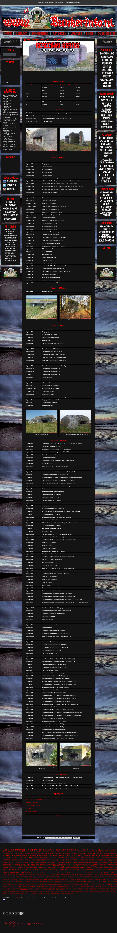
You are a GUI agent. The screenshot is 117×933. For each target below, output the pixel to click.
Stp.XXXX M (45, 891)
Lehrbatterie (26, 881)
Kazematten (48, 850)
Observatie (66, 874)
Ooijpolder (10, 871)
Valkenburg (105, 881)
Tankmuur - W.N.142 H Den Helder (10, 134)
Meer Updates (7, 149)
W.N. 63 (110, 881)
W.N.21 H (25, 879)
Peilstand (70, 876)
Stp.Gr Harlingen (96, 872)
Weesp (14, 869)
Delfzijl (33, 874)
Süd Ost (25, 864)
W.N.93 (8, 877)
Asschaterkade (42, 860)
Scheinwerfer (6, 862)
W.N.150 (92, 891)
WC (76, 864)
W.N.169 (96, 891)
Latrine (5, 860)
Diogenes (37, 872)
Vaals (4, 879)
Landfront (57, 853)
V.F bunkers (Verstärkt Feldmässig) (35, 797)
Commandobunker (75, 857)
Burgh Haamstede (90, 857)
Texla (101, 876)
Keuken (115, 869)
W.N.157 (47, 883)
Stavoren (23, 891)
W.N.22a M (85, 888)
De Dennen (19, 867)
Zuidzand (5, 874)
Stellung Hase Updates (10, 112)
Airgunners (12, 889)
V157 (61, 888)
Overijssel (74, 853)
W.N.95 (45, 879)
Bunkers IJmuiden (80, 852)
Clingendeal (36, 866)
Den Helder (25, 852)
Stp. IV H (49, 869)
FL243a (108, 883)
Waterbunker (50, 860)
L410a (57, 889)
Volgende (76, 837)
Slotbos (80, 859)
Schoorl (12, 862)
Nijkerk (37, 884)
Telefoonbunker (21, 860)
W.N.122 (20, 883)
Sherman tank (91, 867)
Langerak (19, 864)
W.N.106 (74, 891)
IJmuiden (38, 850)
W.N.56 (96, 888)
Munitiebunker (65, 853)
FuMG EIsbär (26, 889)
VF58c (72, 888)
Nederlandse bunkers (64, 850)
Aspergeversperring (93, 855)
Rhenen (37, 862)
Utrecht (89, 850)
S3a (84, 850)
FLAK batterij (73, 859)
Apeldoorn (24, 874)
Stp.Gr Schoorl (53, 888)
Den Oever (50, 866)
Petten (65, 864)
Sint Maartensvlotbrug (89, 874)
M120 (26, 884)
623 (36, 877)
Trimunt (61, 869)
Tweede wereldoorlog (31, 860)
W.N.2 (115, 891)
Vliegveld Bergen (92, 853)
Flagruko (110, 869)
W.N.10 (11, 879)
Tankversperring (108, 859)
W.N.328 (41, 871)
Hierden (31, 889)
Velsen (7, 879)
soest (72, 893)
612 (67, 879)
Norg (44, 881)
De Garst (78, 871)
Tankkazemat (66, 884)
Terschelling (46, 852)
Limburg (17, 872)
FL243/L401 (23, 876)
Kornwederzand (95, 860)
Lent (12, 888)
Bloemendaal (49, 864)
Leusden (54, 857)
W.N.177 (108, 891)
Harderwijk (31, 862)
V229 (67, 888)
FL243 (41, 874)
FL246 (26, 869)
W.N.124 (16, 879)
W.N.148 (20, 879)
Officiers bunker (50, 881)
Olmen (61, 864)
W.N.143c (77, 888)
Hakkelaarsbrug (7, 864)
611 (32, 877)
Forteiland (25, 862)
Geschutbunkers (45, 857)
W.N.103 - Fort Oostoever (7, 137)
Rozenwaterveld (11, 860)
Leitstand (12, 872)
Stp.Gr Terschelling (67, 852)
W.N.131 (42, 883)
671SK (90, 883)
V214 (53, 891)
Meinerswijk (62, 867)
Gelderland (38, 852)
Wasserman (50, 879)
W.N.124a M (26, 883)
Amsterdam (12, 867)
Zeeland (104, 852)
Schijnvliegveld (84, 876)
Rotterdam (109, 889)
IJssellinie (6, 853)
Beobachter (90, 879)
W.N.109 (10, 883)
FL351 (21, 889)
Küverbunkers (29, 808)
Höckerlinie (6, 866)
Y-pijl (19, 877)
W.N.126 (78, 891)
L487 (62, 889)
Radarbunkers (50, 859)
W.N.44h (32, 886)
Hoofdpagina (58, 816)
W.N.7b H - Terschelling (7, 99)
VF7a (28, 872)
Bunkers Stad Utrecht (10, 119)
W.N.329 (50, 862)
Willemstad (61, 893)
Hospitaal (55, 864)
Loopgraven (10, 857)
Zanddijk (23, 877)
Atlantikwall (113, 855)
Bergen (16, 859)
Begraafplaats (80, 879)
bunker (67, 857)
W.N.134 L (82, 891)
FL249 (101, 886)
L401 (21, 881)
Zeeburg (68, 893)
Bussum (73, 871)
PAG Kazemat (15, 853)
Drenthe (24, 855)
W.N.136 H (90, 884)
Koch (64, 872)
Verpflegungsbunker (78, 884)
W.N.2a (57, 883)
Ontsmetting (50, 884)
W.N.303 (61, 883)
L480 (60, 889)
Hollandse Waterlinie (59, 862)
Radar (82, 857)
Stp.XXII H (83, 881)
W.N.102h (5, 883)
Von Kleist (105, 876)
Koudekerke (54, 877)
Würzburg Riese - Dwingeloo (8, 131)
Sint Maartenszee (12, 891)
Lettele (14, 888)
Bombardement (83, 886)
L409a (53, 889)
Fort (4, 857)
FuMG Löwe (47, 867)
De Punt (103, 866)
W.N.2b (115, 859)
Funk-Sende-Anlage (8, 884)
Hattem (91, 871)
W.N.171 (100, 891)
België (85, 879)
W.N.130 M (37, 883)
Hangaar (114, 864)
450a (9, 889)
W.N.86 (65, 883)
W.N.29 (23, 886)
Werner (56, 879)
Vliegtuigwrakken (16, 855)
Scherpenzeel (112, 852)
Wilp (65, 893)
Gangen (30, 869)
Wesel (69, 883)
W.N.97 (4, 876)
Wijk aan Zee (20, 869)
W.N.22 (19, 886)
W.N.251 (13, 893)
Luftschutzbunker (51, 874)
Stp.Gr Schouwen (59, 859)
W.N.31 (27, 886)
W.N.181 (9, 886)
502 (87, 859)
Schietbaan (17, 871)
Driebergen (97, 886)
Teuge (103, 877)
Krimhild (8, 888)
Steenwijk (78, 881)
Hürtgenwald (113, 871)
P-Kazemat (81, 867)
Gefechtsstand (108, 864)
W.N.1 (85, 884)
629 (87, 883)
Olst (102, 859)
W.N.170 (101, 884)
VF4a (70, 888)
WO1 (78, 869)
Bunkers (95, 850)
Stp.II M (99, 877)
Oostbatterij (74, 867)
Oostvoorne (23, 872)
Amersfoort (60, 857)
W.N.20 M (5, 893)
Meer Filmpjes (7, 83)
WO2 (110, 888)
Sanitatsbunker (76, 876)
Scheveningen (70, 866)
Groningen (31, 855)
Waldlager (54, 886)
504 (72, 886)
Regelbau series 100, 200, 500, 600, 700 (37, 799)
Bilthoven (32, 872)
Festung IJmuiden (15, 852)
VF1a (112, 877)
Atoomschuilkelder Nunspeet (9, 121)
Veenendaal (82, 853)
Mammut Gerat (59, 874)
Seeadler (37, 888)
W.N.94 (46, 886)
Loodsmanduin (39, 881)
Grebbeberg (87, 860)
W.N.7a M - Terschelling (7, 105)
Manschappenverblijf (24, 850)
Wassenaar (83, 869)
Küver (72, 862)
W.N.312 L (22, 893)
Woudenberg (39, 855)
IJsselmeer (103, 857)
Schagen (65, 881)
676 (72, 879)
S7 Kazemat (42, 862)
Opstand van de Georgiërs (77, 872)
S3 (86, 867)
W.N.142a (95, 884)
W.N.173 (105, 884)
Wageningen (81, 864)
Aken (56, 871)
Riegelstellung (67, 877)
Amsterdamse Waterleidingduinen (42, 853)
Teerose (94, 881)
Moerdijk (75, 889)
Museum (33, 884)
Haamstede (5, 881)
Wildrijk (57, 893)
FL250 (104, 886)
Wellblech (59, 886)
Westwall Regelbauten (32, 811)
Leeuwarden (36, 869)
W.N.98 (105, 867)
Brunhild (30, 874)
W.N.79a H (37, 886)
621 (32, 864)
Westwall (70, 860)
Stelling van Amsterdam (91, 877)
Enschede (42, 864)
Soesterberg (85, 862)
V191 (64, 888)
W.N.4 (93, 888)
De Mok (107, 879)
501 (21, 862)
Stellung (23, 871)
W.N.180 (67, 859)
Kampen (14, 864)
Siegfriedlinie (70, 864)
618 (74, 886)
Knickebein (21, 884)
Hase (87, 871)
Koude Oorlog (55, 852)
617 (34, 877)
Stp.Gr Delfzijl (88, 872)
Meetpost (22, 888)
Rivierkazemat (78, 862)
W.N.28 (4, 877)
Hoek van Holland (104, 871)
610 (85, 883)
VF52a (96, 874)
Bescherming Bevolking (100, 883)
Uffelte (71, 884)
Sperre (91, 862)
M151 (54, 866)
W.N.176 (111, 872)
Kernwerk (67, 862)
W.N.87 (40, 893)
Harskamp (15, 884)
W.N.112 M (15, 883)
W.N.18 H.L (52, 883)
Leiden (65, 889)
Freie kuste (97, 859)
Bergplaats (39, 859)
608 (14, 874)
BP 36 (75, 879)
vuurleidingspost (62, 879)
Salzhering (5, 891)
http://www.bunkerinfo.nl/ (14, 897)
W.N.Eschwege (52, 893)
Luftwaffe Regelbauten (32, 802)
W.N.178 (115, 884)
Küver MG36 (49, 889)
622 (92, 866)
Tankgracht (89, 881)
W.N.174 (81, 888)
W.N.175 (110, 884)
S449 (34, 888)
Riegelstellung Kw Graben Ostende (99, 889)
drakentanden (90, 869)
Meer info (70, 2)
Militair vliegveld (104, 853)
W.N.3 (90, 888)
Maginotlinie (69, 889)
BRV (93, 883)
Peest (55, 881)
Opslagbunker (104, 855)
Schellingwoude (71, 881)
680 (76, 886)
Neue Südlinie (104, 860)
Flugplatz (40, 867)
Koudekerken (16, 881)
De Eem (76, 860)
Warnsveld (9, 876)
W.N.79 (107, 888)
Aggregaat (36, 864)
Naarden (68, 867)
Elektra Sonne (43, 872)
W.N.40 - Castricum (9, 144)
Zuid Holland (19, 857)
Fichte (44, 874)
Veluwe (97, 857)
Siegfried (81, 874)
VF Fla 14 (99, 881)
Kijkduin (5, 871)
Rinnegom (59, 881)
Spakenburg (18, 891)
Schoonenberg (58, 884)
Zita (80, 883)
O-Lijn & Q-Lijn (7, 117)
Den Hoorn (40, 877)
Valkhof (58, 891)
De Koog (102, 879)
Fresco (83, 871)
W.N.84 (115, 872)
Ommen (89, 889)
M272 (29, 884)
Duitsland (91, 859)
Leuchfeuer (32, 881)
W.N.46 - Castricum (9, 141)
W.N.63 (100, 888)
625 (16, 874)
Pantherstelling (113, 860)
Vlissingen (113, 853)
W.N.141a (87, 891)
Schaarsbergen (61, 866)
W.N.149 (106, 872)
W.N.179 (112, 891)
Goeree (20, 859)
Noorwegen (84, 889)
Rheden (30, 888)
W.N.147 (110, 874)
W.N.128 (32, 883)
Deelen (44, 859)
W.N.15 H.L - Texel (8, 108)
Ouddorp (65, 876)
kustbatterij (28, 877)
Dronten (115, 862)
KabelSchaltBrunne (37, 889)
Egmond (81, 860)
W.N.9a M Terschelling (10, 96)
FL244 (111, 879)
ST (54, 884)
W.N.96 (47, 893)
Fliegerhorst (102, 850)
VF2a (115, 877)
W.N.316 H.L (36, 879)
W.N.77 (41, 879)
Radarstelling (34, 857)
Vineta (62, 891)
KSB (34, 876)
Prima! (77, 2)
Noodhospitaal (43, 884)
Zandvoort (110, 850)
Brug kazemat (97, 866)
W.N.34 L (26, 893)
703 (32, 866)
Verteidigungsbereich (64, 855)
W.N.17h (5, 886)
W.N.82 (70, 869)
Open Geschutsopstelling (56, 876)
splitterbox (5, 889)
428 (83, 883)
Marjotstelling (43, 869)
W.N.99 (50, 886)
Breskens (17, 889)
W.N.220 (23, 866)
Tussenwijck (108, 877)
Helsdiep (96, 871)
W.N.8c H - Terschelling (7, 102)
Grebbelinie (78, 850)
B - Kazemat (91, 852)
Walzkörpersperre (112, 867)
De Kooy (88, 886)
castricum (17, 862)
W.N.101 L (29, 871)
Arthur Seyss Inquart (64, 871)
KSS (57, 867)
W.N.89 (42, 886)
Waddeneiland (14, 877)
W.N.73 (99, 862)
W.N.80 (36, 893)
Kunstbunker (60, 877)
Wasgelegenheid (7, 869)
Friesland (27, 857)
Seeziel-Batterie (63, 860)
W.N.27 (30, 879)
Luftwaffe (68, 872)
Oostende (26, 888)
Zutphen (88, 866)
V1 (47, 862)
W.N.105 (70, 891)
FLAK (105, 869)
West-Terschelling (90, 864)
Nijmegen (12, 866)
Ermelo (37, 874)
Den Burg (25, 867)
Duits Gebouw (99, 864)
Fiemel (28, 876)
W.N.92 (28, 866)
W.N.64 (30, 893)
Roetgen (73, 877)
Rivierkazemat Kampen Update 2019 (10, 115)
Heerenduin (110, 866)
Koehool (44, 889)
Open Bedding (52, 855)
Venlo (102, 872)
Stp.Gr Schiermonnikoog (31, 891)
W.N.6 (83, 866)
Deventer (93, 886)
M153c (18, 888)
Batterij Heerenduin (107, 862)
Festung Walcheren (52, 872)
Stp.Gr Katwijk (46, 888)
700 (78, 886)
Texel (45, 855)
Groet (31, 876)
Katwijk (84, 855)
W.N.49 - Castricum (9, 140)
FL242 (45, 877)
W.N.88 (43, 893)
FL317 (108, 886)
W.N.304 (17, 893)
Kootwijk (5, 888)
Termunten (97, 876)
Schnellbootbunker (73, 874)
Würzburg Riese (75, 883)
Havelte (56, 860)
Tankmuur (25, 859)
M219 (40, 876)
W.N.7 (33, 893)
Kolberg (11, 881)
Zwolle (84, 859)
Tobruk (32, 852)
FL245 (112, 883)
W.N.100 (115, 881)
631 (70, 879)
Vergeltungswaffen (103, 874)
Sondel (41, 888)
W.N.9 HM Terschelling (10, 95)
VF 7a (55, 891)
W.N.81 (46, 871)
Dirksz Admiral (33, 867)
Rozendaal (114, 889)
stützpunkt (10, 874)
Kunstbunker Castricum (10, 143)
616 (13, 876)
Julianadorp (6, 872)
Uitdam (58, 888)
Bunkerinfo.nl (8, 850)
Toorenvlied (99, 867)
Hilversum (60, 872)
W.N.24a (9, 893)
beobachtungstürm (67, 886)
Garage (53, 867)
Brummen (17, 876)
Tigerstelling (32, 859)
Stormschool (91, 876)
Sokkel (77, 877)
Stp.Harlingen (40, 891)
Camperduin (100, 869)
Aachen (20, 874)
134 (29, 864)
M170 (37, 876)
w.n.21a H (52, 871)
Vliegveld (99, 852)
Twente (95, 862)
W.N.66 (103, 888)
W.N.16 (110, 876)
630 (96, 869)
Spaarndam (82, 877)
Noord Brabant (46, 876)
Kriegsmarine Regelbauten (33, 805)
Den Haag (43, 866)
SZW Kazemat (76, 855)
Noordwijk (79, 889)
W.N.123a (17, 866)
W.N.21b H (14, 886)
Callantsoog (97, 879)
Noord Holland (25, 853)
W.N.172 (104, 891)
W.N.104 (66, 891)
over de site (70, 897)
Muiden (11, 859)
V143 (50, 891)
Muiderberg (6, 855)
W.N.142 (65, 869)
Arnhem (108, 857)
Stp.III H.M (55, 869)
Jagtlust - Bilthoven (9, 146)
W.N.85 (75, 869)
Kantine (49, 877)
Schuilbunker (77, 866)
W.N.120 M (35, 871)
